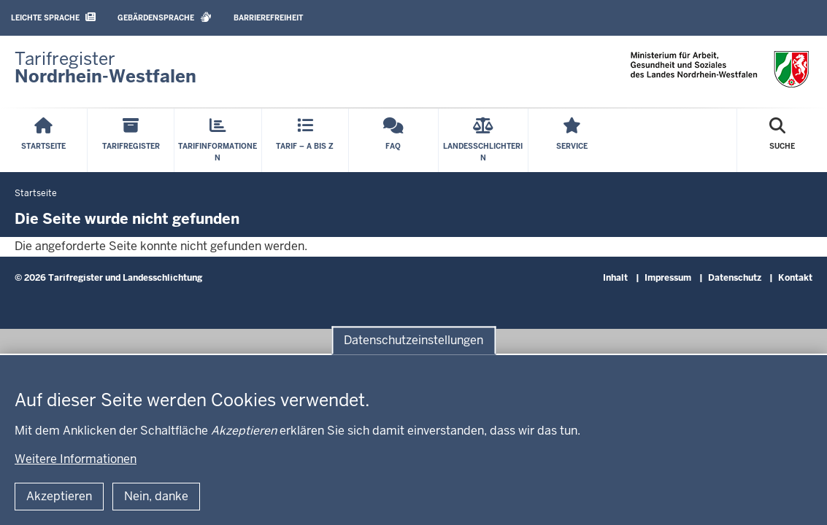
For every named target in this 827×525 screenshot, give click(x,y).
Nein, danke (156, 496)
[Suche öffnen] (782, 140)
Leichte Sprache (53, 17)
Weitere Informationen (75, 459)
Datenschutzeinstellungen (413, 340)
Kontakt (795, 278)
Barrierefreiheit (268, 18)
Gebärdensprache (165, 17)
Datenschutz (734, 278)
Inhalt (615, 278)
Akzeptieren (59, 496)
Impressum (668, 278)
